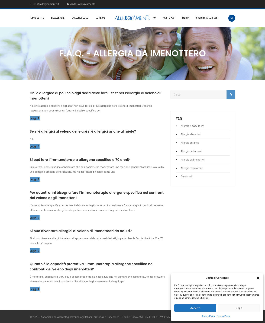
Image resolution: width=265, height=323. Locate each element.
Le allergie (57, 17)
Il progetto (37, 17)
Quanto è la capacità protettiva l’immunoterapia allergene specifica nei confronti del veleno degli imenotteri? (97, 266)
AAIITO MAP (169, 17)
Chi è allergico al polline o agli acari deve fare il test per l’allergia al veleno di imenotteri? (92, 95)
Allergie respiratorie (192, 168)
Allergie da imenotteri (193, 159)
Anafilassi (186, 176)
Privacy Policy (223, 316)
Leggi (35, 117)
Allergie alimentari (191, 134)
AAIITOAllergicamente (81, 4)
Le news (100, 17)
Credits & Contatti (207, 17)
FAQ (154, 17)
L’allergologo (80, 17)
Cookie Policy (208, 316)
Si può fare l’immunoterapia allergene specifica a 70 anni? (84, 159)
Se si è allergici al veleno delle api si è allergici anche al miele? (88, 130)
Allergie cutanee (190, 142)
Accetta (195, 308)
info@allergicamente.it (44, 4)
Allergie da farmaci (191, 151)
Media (185, 17)
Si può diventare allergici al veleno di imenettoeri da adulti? (85, 230)
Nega (238, 308)
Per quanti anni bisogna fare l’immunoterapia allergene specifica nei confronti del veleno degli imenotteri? (94, 195)
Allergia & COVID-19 (192, 125)
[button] (258, 278)
